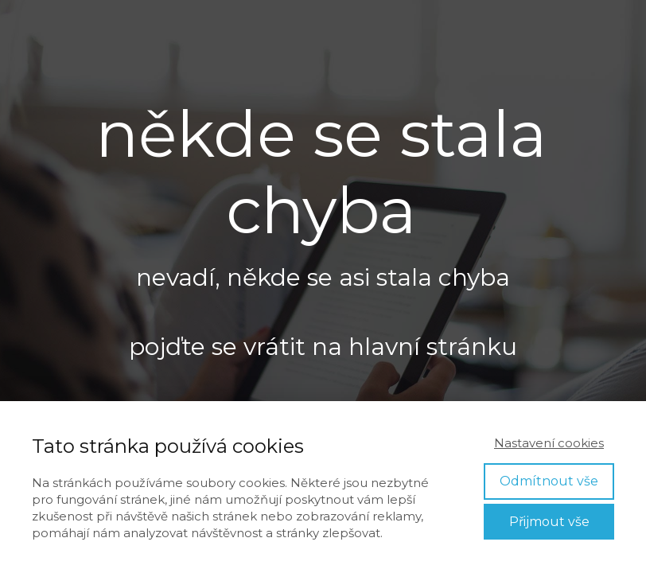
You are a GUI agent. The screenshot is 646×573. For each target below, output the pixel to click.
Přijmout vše (549, 521)
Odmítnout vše (549, 481)
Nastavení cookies (549, 442)
